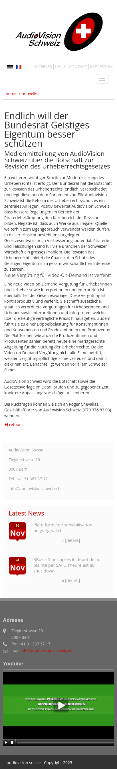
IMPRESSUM (101, 66)
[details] (71, 540)
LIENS (60, 66)
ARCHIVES (43, 66)
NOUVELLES (30, 93)
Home (11, 93)
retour (12, 424)
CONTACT (78, 66)
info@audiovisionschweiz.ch (46, 650)
